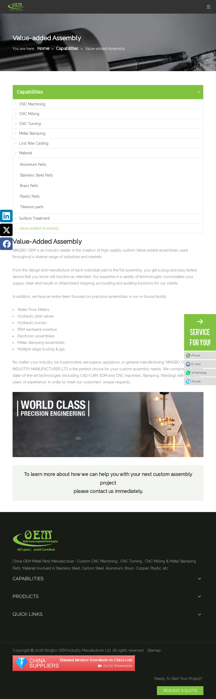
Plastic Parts (30, 196)
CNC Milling (27, 114)
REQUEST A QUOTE (180, 691)
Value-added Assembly (37, 228)
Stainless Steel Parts (36, 175)
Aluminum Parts (33, 164)
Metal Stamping (30, 133)
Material (23, 153)
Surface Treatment (32, 218)
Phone (195, 355)
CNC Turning (28, 124)
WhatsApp (199, 372)
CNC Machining (30, 104)
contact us (102, 491)
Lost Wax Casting (31, 143)
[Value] (108, 424)
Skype (196, 381)
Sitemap (154, 650)
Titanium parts (32, 207)
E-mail (196, 364)
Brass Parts (29, 186)
